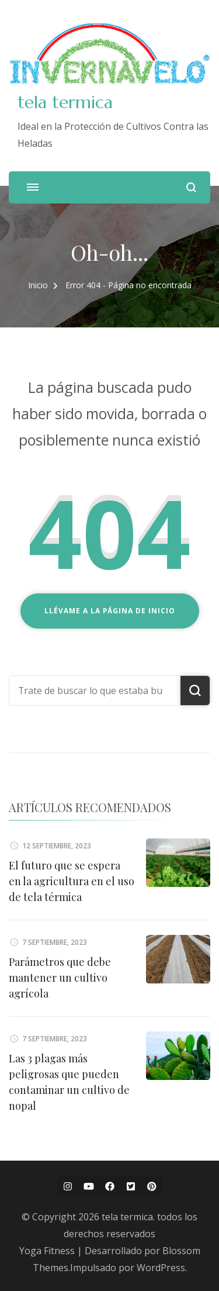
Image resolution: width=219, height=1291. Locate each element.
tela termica (65, 102)
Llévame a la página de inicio (109, 611)
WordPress (161, 1267)
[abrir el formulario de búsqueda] (191, 187)
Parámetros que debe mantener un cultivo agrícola (60, 977)
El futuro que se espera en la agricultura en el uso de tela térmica (71, 881)
